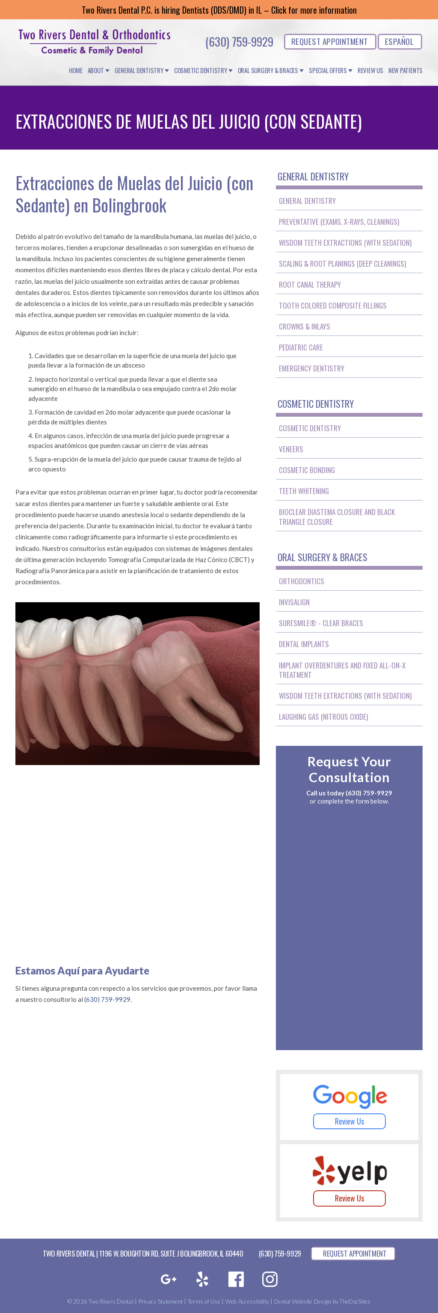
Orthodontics (301, 581)
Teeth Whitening (304, 491)
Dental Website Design (302, 1301)
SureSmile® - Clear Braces (321, 623)
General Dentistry (139, 70)
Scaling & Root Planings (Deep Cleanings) (342, 263)
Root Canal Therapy (310, 284)
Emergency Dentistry (311, 368)
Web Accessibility (247, 1301)
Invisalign (294, 602)
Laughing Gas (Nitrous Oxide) (323, 716)
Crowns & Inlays (304, 326)
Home (76, 70)
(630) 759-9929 (239, 41)
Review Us (370, 70)
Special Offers (328, 70)
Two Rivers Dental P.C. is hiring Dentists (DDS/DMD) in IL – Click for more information (219, 9)
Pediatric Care (301, 347)
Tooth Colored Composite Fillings (333, 305)
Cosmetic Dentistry (200, 70)
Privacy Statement (161, 1301)
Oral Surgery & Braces (268, 70)
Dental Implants (304, 644)
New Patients (405, 70)
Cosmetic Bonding (307, 470)
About (96, 70)
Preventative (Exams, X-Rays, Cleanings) (339, 221)
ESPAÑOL (399, 41)
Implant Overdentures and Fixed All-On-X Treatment (342, 670)
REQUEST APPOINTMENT (329, 41)
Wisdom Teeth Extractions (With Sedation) (345, 242)
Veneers (291, 449)
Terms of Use (204, 1301)
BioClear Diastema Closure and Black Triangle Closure (337, 516)
